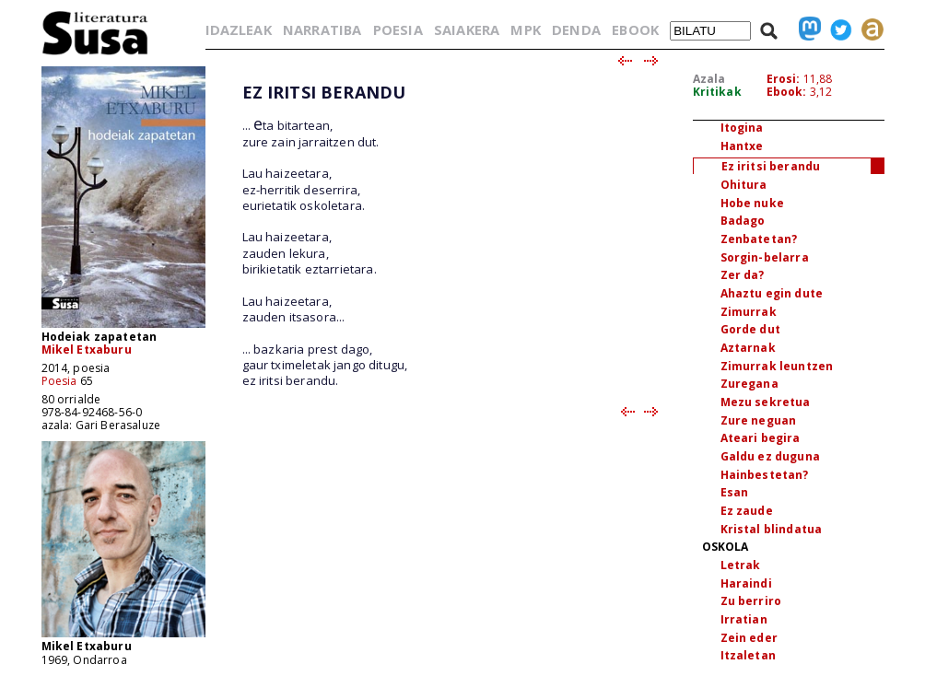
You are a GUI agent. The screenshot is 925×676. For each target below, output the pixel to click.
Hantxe (742, 146)
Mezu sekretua (765, 402)
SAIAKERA (466, 29)
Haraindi (746, 583)
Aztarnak (748, 347)
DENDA (576, 29)
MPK (525, 29)
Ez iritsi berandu (771, 166)
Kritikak (717, 91)
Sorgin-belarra (764, 257)
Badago (743, 220)
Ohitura (743, 184)
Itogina (742, 127)
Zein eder (749, 638)
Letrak (740, 565)
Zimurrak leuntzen (777, 366)
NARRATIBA (322, 29)
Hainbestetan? (764, 475)
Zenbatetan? (759, 239)
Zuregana (749, 383)
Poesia (59, 381)
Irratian (743, 619)
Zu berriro (751, 601)
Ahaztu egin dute (772, 293)
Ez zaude (746, 511)
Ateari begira (760, 438)
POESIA (398, 29)
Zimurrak (748, 312)
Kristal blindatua (771, 529)
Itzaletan (748, 655)
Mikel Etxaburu (86, 349)
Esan (734, 492)
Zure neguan (758, 420)
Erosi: (784, 79)
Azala (709, 79)
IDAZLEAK (238, 29)
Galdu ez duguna (770, 456)
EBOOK (635, 29)
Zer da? (742, 275)
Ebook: (787, 91)
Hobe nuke (752, 203)
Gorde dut (750, 329)
